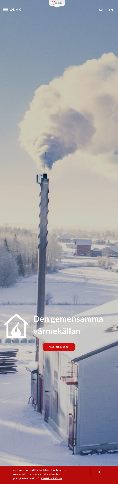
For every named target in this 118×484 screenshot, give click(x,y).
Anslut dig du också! (59, 346)
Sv (101, 10)
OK (98, 472)
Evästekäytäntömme (51, 478)
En (111, 10)
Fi (106, 10)
